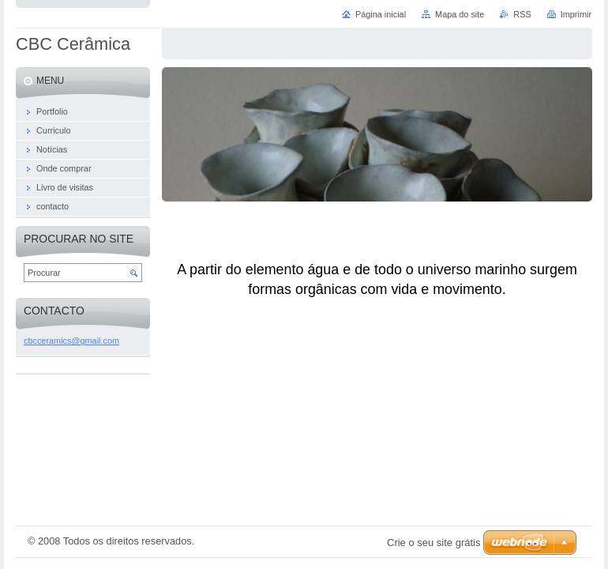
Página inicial (380, 14)
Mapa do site (459, 14)
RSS (522, 14)
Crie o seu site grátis (434, 542)
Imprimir (576, 14)
